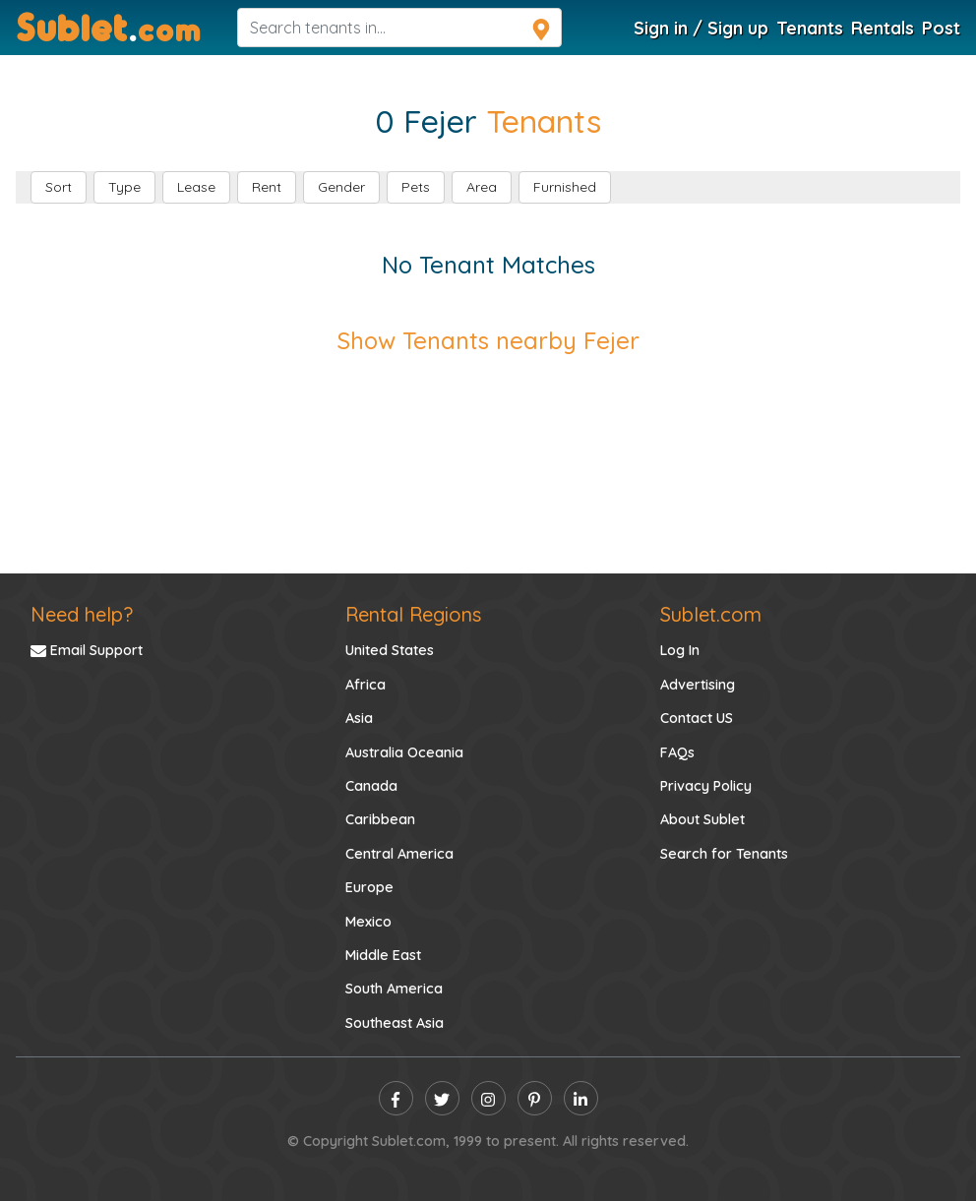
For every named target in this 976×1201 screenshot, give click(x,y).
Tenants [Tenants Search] (809, 27)
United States (389, 650)
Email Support (86, 650)
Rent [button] (266, 187)
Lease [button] (196, 187)
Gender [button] (341, 187)
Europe (369, 887)
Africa (365, 684)
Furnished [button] (564, 187)
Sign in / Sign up (701, 27)
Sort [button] (58, 187)
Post (941, 27)
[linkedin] (581, 1098)
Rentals (882, 27)
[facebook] (396, 1098)
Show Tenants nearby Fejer (488, 340)
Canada (371, 786)
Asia (359, 718)
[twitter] (442, 1098)
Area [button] (481, 187)
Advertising (697, 684)
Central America (399, 854)
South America (394, 988)
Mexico (368, 922)
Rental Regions (413, 614)
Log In (680, 650)
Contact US (696, 718)
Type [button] (124, 187)
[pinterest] (535, 1098)
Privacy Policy (706, 786)
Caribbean (380, 819)
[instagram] (488, 1098)
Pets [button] (415, 187)
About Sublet (702, 819)
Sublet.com (711, 614)
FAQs (677, 752)
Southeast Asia (394, 1023)
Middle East (383, 955)
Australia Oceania (404, 752)
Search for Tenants (724, 854)
